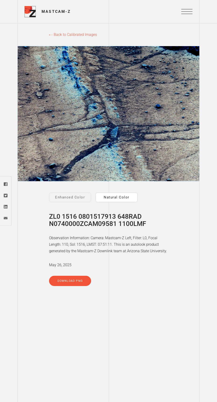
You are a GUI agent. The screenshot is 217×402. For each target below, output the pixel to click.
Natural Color (116, 197)
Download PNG (70, 281)
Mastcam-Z (56, 11)
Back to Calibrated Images (73, 34)
